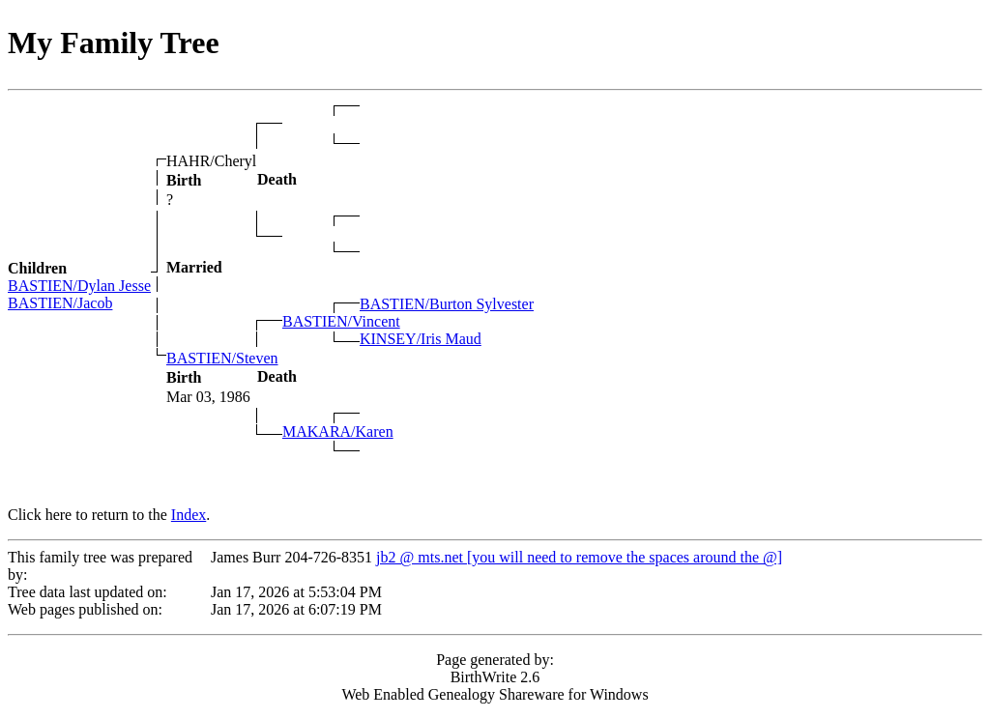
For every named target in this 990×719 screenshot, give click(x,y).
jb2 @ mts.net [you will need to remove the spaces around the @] (579, 557)
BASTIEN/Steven (222, 358)
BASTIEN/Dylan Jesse (79, 285)
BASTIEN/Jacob (60, 303)
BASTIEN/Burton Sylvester (447, 304)
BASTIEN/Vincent (341, 321)
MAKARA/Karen (337, 431)
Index (188, 514)
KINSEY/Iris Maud (420, 339)
